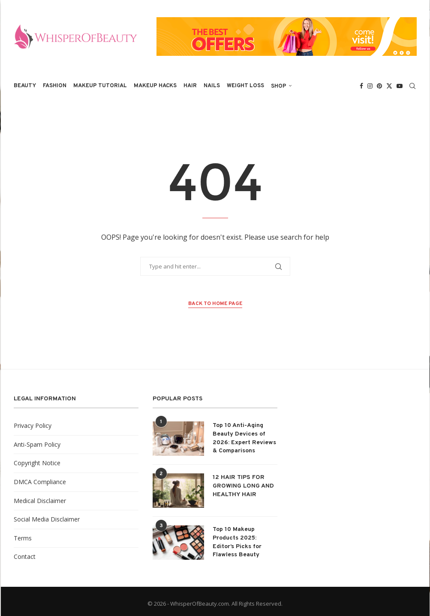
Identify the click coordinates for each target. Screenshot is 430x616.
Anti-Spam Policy (37, 444)
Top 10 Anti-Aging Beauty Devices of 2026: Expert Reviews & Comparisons (244, 438)
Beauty (25, 85)
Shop (278, 86)
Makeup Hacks (155, 85)
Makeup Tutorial (100, 85)
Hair (190, 85)
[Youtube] (400, 85)
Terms (23, 538)
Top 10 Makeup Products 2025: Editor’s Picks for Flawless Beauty (237, 542)
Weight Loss (245, 85)
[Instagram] (370, 85)
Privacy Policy (32, 425)
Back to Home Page (215, 303)
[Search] (412, 85)
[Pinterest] (379, 85)
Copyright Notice (37, 463)
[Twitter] (389, 85)
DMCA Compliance (40, 482)
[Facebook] (361, 85)
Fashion (54, 85)
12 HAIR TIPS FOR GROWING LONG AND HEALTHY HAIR (243, 486)
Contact (25, 556)
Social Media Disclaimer (47, 519)
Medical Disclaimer (40, 501)
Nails (212, 85)
